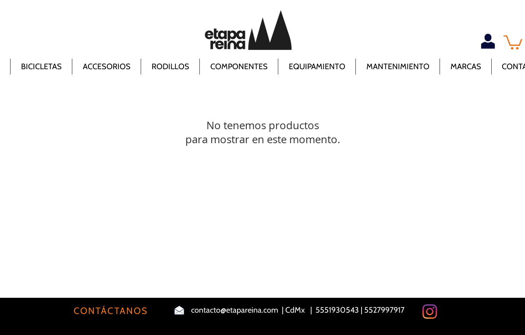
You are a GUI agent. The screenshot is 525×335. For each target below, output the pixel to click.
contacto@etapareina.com (234, 310)
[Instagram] (429, 311)
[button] (513, 41)
